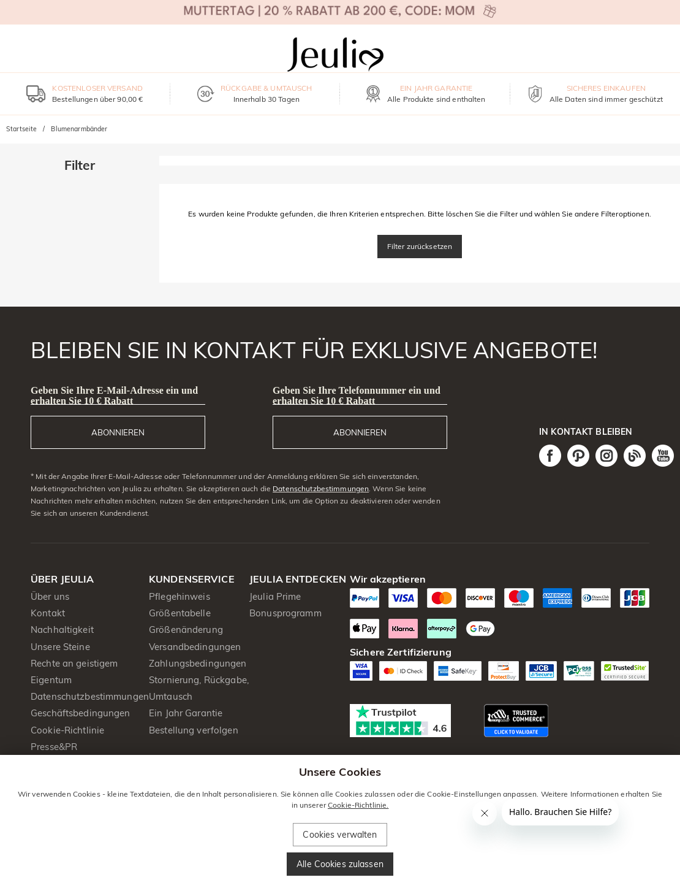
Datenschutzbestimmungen (321, 488)
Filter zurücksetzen (420, 246)
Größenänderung (186, 629)
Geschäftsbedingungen (80, 713)
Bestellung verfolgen (193, 730)
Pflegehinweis (179, 596)
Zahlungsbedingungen (198, 663)
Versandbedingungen (195, 647)
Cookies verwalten (340, 834)
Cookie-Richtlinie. (358, 805)
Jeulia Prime (275, 596)
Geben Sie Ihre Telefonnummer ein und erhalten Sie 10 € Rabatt (356, 395)
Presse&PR (54, 746)
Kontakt (48, 613)
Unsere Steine (60, 647)
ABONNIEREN (118, 432)
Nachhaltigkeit (62, 629)
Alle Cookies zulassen (340, 864)
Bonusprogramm (285, 613)
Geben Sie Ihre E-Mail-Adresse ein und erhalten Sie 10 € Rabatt (114, 395)
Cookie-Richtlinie (67, 730)
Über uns (50, 596)
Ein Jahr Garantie (185, 713)
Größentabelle (180, 613)
